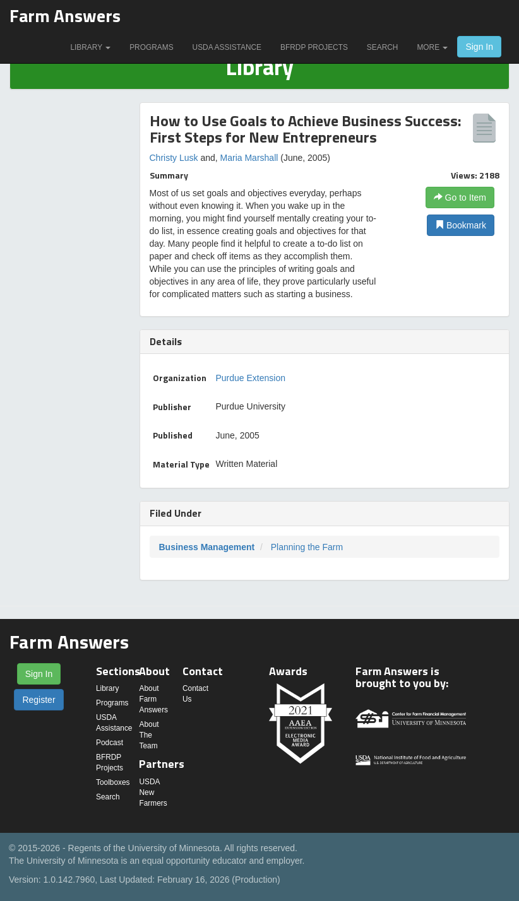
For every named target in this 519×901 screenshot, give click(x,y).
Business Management (207, 547)
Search (382, 47)
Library (90, 47)
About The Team (148, 735)
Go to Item (460, 197)
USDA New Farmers (153, 792)
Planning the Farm (307, 547)
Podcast (109, 742)
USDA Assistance (227, 47)
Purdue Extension (251, 378)
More (432, 47)
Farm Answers (65, 15)
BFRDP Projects (314, 47)
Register (38, 700)
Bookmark (460, 225)
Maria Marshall (249, 158)
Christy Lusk (174, 158)
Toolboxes (113, 782)
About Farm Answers (153, 699)
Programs (151, 47)
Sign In (479, 47)
